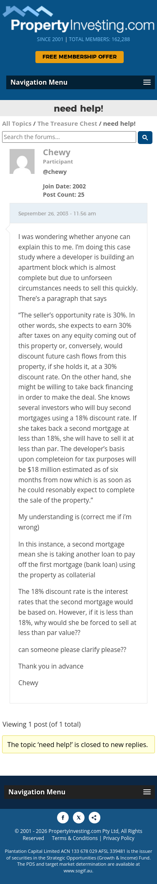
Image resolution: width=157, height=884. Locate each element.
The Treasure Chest (67, 123)
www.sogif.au (78, 870)
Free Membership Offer (79, 57)
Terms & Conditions (75, 838)
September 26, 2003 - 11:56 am (57, 213)
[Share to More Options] (94, 817)
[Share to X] (79, 817)
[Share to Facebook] (63, 817)
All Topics (17, 123)
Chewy (56, 152)
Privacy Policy (119, 838)
